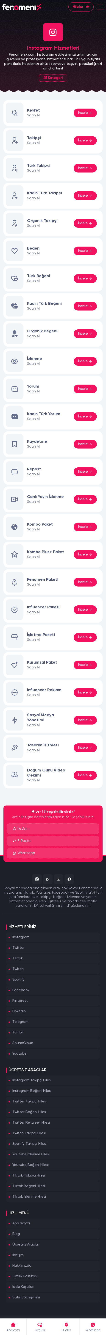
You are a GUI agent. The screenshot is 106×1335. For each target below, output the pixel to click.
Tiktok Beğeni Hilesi (28, 1186)
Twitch (18, 969)
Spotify (18, 979)
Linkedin (19, 1011)
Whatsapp (24, 853)
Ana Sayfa (21, 1223)
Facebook (21, 990)
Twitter (18, 948)
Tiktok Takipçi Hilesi (28, 1175)
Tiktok (17, 958)
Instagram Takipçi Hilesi (31, 1080)
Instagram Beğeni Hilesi (31, 1091)
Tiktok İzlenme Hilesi (29, 1197)
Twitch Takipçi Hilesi (29, 1133)
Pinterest (20, 1001)
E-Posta (22, 841)
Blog (16, 1234)
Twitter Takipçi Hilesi (29, 1101)
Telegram (20, 1022)
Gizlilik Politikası (24, 1276)
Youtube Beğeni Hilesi (30, 1165)
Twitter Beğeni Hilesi (29, 1112)
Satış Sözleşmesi (26, 1297)
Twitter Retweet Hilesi (31, 1123)
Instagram (20, 937)
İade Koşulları (23, 1287)
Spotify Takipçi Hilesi (29, 1144)
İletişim (21, 829)
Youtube (19, 1054)
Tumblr (18, 1032)
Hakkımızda (21, 1266)
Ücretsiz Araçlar (25, 1244)
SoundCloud (22, 1043)
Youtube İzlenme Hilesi (31, 1154)
